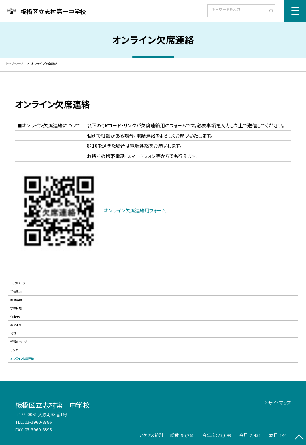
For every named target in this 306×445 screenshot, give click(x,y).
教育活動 (16, 300)
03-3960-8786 (38, 422)
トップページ (18, 283)
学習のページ (18, 342)
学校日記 (16, 308)
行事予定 (16, 316)
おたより (15, 325)
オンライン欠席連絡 (22, 358)
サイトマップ (279, 403)
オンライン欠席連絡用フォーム (135, 210)
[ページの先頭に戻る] (299, 438)
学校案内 (16, 291)
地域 (13, 333)
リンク (14, 350)
